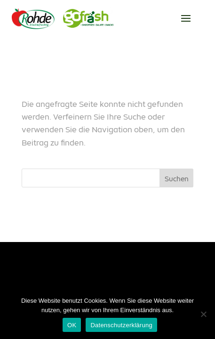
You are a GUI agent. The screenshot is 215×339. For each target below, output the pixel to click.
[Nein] (203, 314)
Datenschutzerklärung (121, 325)
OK (71, 325)
